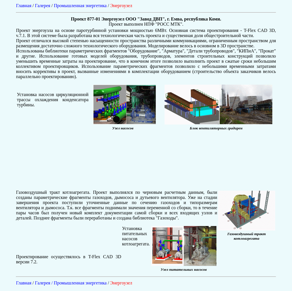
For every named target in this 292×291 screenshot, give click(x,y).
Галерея (42, 5)
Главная (23, 5)
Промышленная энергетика (80, 5)
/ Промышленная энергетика (79, 282)
